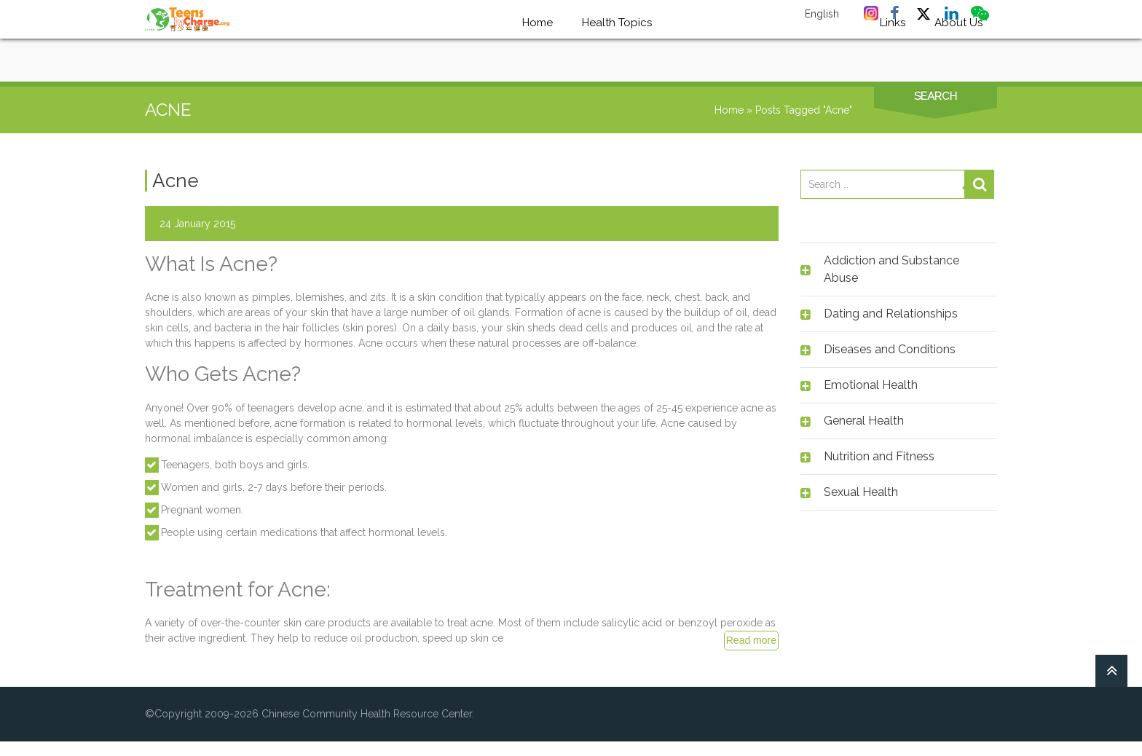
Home (729, 110)
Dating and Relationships (891, 313)
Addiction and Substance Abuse (891, 269)
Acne (175, 181)
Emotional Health (871, 385)
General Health (864, 421)
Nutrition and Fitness (879, 456)
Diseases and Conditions (890, 349)
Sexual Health (861, 492)
